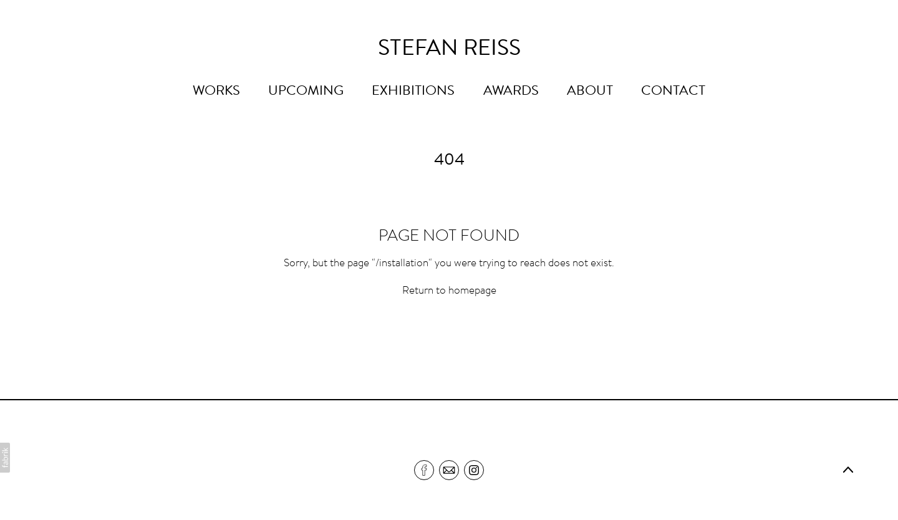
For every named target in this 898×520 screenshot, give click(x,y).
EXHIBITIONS (413, 92)
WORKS (216, 92)
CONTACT (673, 92)
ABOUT (590, 92)
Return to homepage (449, 291)
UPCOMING (306, 92)
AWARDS (511, 92)
